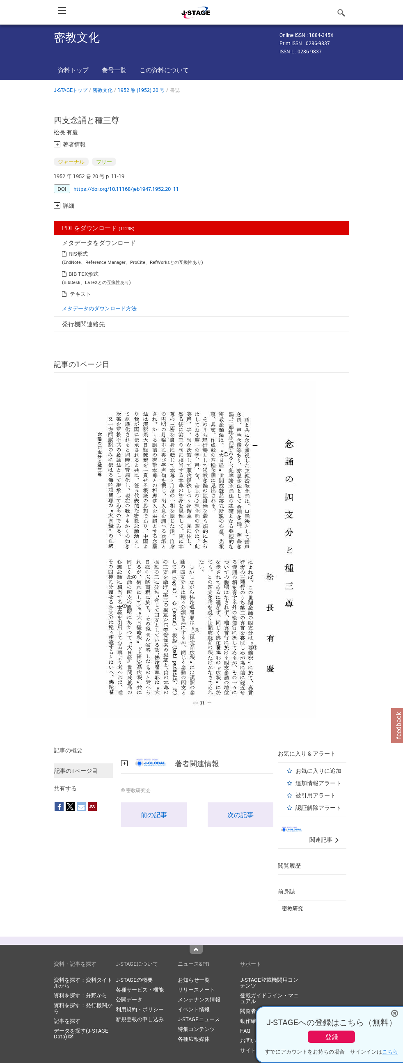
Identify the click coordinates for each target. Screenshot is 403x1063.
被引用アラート (315, 795)
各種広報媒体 (194, 1038)
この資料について (164, 70)
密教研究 (292, 908)
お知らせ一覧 (194, 979)
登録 (331, 1036)
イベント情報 (194, 1009)
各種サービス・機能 (140, 989)
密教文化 (102, 90)
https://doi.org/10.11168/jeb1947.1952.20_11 (126, 188)
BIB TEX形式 (83, 273)
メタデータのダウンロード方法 (99, 308)
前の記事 (154, 814)
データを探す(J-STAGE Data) (81, 1033)
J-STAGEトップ (70, 90)
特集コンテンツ (196, 1029)
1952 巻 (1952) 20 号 (141, 90)
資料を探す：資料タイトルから (83, 982)
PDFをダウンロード (98, 228)
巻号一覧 (114, 70)
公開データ (129, 999)
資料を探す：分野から (80, 995)
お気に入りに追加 (318, 770)
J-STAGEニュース (199, 1019)
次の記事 (240, 814)
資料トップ (73, 70)
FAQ (245, 1030)
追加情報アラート (318, 783)
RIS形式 (78, 253)
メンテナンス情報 (199, 999)
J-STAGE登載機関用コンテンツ (269, 982)
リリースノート (196, 989)
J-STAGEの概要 (134, 979)
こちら (390, 1051)
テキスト (80, 294)
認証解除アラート (318, 807)
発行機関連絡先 (83, 324)
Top (196, 949)
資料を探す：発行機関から (83, 1008)
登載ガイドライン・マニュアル (269, 998)
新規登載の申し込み (140, 1019)
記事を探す (67, 1020)
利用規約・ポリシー (140, 1009)
